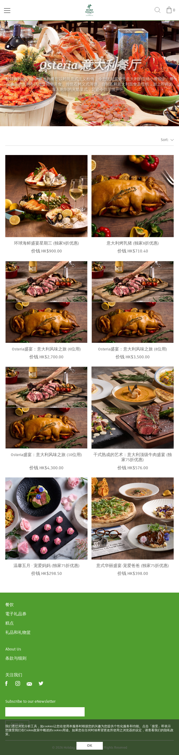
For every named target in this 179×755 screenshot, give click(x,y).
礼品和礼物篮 (18, 633)
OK (89, 746)
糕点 (9, 623)
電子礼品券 (15, 614)
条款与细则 (15, 658)
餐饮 (9, 605)
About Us (13, 649)
